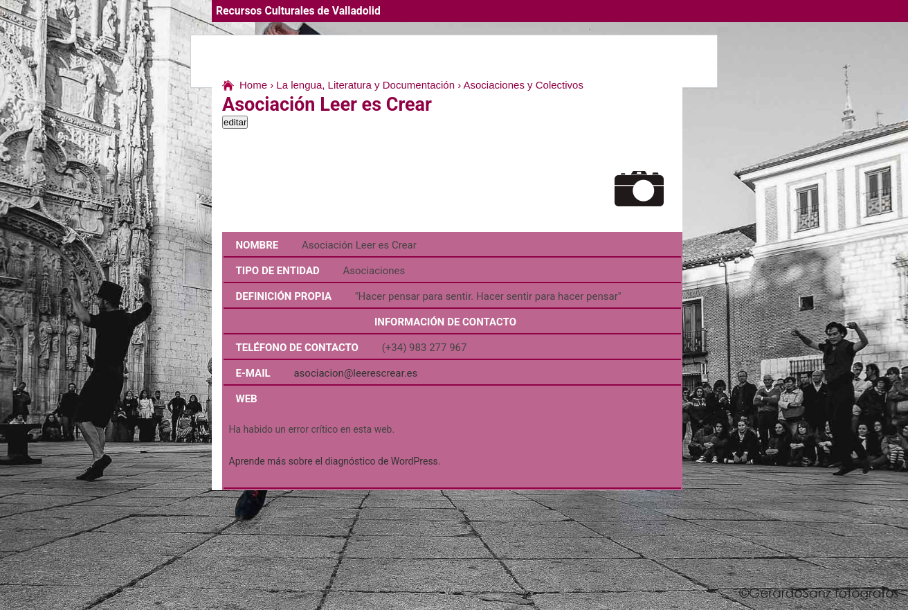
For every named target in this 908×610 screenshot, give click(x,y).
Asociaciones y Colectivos (523, 85)
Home (253, 85)
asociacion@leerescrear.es (355, 373)
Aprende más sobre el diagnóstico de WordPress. (335, 461)
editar (235, 122)
